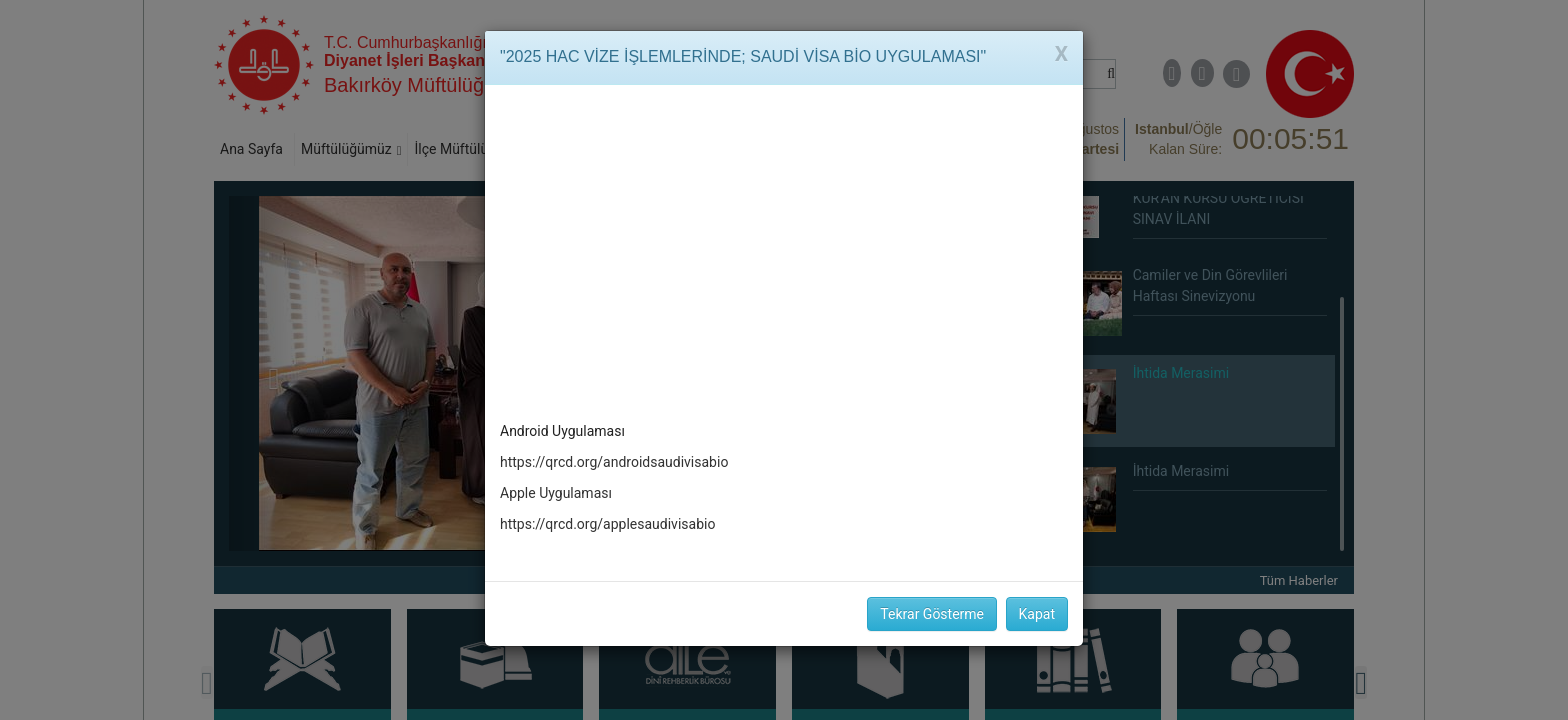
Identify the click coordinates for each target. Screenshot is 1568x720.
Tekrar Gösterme (932, 614)
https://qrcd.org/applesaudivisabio (607, 524)
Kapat (1037, 614)
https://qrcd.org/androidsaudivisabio (614, 462)
